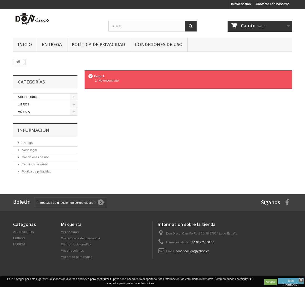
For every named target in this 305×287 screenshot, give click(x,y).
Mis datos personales (76, 257)
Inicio (25, 44)
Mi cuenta (71, 224)
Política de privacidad (98, 44)
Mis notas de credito (76, 244)
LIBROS (23, 104)
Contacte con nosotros (273, 4)
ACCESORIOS (28, 97)
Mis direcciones (72, 250)
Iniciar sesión (241, 4)
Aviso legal (29, 150)
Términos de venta (34, 164)
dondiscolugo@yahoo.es (193, 251)
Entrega (52, 44)
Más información (291, 281)
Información (33, 130)
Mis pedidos (70, 232)
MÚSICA (24, 112)
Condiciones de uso (159, 44)
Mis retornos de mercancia (80, 238)
